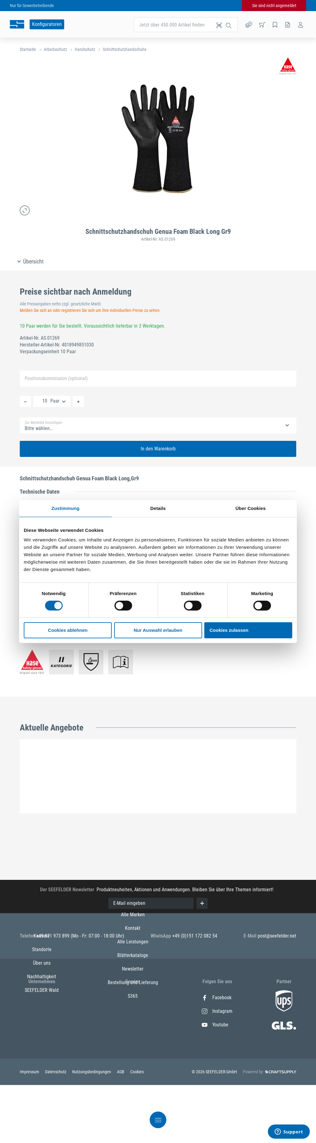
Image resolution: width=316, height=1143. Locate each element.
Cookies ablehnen (67, 630)
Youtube (215, 1025)
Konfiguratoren (47, 24)
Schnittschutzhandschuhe (125, 49)
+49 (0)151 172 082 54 (194, 936)
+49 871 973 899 (53, 936)
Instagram (217, 1011)
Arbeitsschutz (55, 49)
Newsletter (132, 1052)
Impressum (30, 1129)
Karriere (42, 997)
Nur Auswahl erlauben (158, 630)
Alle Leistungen (132, 1025)
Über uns (42, 1025)
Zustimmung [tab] (66, 508)
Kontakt (132, 1011)
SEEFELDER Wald (42, 1052)
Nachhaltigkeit (41, 1038)
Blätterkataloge (132, 1038)
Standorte (42, 1011)
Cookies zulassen (229, 630)
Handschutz (85, 49)
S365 (133, 1079)
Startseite (28, 49)
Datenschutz (56, 1129)
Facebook (216, 997)
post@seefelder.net (277, 936)
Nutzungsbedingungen (92, 1129)
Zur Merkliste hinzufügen (43, 422)
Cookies (137, 1129)
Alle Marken (133, 997)
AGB (121, 1129)
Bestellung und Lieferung (133, 1065)
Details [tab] (158, 508)
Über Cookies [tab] (250, 508)
